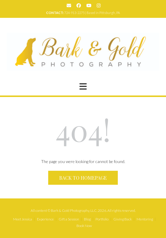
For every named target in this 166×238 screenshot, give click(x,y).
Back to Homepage (83, 178)
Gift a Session (69, 219)
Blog (87, 219)
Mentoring (145, 219)
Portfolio (102, 219)
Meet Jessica (22, 219)
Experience (45, 219)
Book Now (84, 226)
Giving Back (122, 219)
